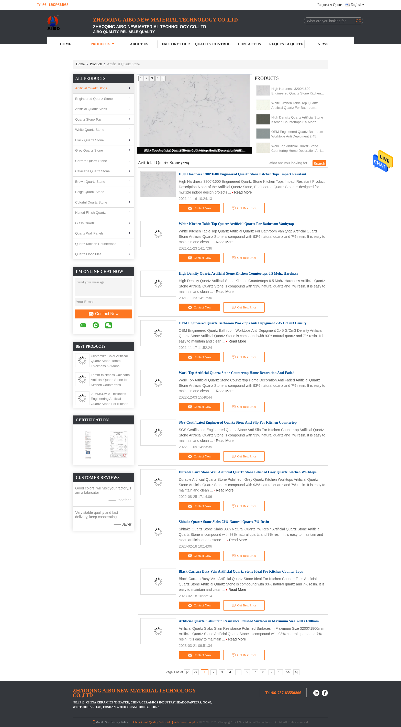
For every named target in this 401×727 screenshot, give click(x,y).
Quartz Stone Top (88, 119)
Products (102, 44)
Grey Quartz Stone (89, 150)
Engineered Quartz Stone (94, 99)
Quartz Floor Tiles (88, 254)
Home (65, 44)
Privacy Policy (120, 722)
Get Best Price (244, 208)
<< (195, 672)
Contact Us (249, 44)
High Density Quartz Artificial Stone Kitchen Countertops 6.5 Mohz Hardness (297, 119)
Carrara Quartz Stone (91, 161)
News (323, 44)
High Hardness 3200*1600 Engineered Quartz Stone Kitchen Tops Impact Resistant (296, 91)
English (357, 5)
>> (288, 672)
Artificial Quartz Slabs (91, 109)
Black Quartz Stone (89, 140)
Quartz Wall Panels (89, 233)
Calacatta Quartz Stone (92, 171)
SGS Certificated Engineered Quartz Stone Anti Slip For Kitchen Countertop (238, 422)
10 (279, 672)
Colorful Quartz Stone (91, 202)
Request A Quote (329, 5)
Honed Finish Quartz (90, 213)
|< (187, 672)
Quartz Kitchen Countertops (95, 244)
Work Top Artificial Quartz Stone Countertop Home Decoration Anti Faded (195, 150)
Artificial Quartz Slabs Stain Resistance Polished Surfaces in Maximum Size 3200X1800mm (249, 621)
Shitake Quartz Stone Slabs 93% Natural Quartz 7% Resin (224, 522)
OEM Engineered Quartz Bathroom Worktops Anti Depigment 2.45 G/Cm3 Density (297, 134)
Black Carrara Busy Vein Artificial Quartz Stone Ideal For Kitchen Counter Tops (241, 571)
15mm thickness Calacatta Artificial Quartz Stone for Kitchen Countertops (110, 380)
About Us (139, 44)
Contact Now (103, 314)
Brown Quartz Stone (90, 182)
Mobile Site (101, 722)
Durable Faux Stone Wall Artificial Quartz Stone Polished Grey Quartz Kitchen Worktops (248, 472)
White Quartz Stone (89, 130)
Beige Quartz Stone (89, 192)
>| (296, 672)
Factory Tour (176, 44)
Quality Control (212, 44)
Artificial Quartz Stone (91, 88)
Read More (243, 192)
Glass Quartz (85, 223)
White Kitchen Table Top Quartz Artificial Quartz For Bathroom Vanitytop (294, 105)
